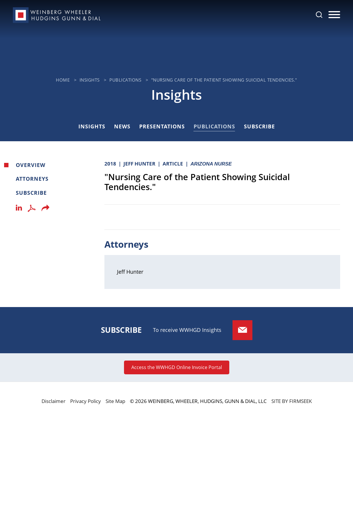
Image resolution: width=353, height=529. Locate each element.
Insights (90, 80)
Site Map (115, 401)
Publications (125, 80)
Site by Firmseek (291, 401)
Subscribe (259, 126)
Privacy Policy (85, 401)
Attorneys (32, 178)
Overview (30, 164)
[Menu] (334, 15)
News (122, 126)
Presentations (162, 126)
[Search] (319, 14)
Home (63, 80)
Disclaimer (54, 401)
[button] (45, 209)
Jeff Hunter (130, 271)
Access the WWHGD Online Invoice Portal (176, 367)
